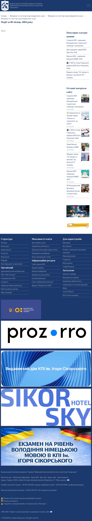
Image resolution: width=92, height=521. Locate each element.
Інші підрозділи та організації (11, 264)
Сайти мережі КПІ (38, 264)
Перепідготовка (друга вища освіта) (44, 250)
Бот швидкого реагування (47, 490)
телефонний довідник (76, 485)
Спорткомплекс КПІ (8, 278)
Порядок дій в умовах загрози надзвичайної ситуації (22, 498)
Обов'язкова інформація (21, 477)
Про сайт (43, 477)
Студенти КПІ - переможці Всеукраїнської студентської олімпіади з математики (76, 43)
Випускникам (67, 263)
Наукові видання (38, 268)
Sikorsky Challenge (69, 274)
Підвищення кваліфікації (41, 253)
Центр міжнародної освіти (41, 257)
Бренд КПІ (35, 477)
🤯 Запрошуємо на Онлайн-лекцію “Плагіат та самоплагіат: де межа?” (73, 118)
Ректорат (4, 243)
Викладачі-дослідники (71, 277)
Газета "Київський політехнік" (42, 282)
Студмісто (4, 282)
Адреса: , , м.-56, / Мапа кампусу (33, 480)
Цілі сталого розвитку (70, 295)
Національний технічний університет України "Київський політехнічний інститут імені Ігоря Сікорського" (26, 5)
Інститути (4, 253)
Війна (65, 288)
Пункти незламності (10, 501)
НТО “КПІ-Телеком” (8, 275)
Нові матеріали (63, 477)
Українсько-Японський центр (11, 285)
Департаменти (6, 250)
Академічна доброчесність (72, 281)
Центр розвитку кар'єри (9, 289)
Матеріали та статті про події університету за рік (27, 16)
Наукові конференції (39, 271)
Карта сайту (52, 477)
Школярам (66, 243)
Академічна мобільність (40, 246)
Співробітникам (68, 267)
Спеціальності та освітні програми (75, 285)
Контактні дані (6, 477)
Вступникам (67, 246)
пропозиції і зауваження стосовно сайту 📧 (36, 512)
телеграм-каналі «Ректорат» (36, 504)
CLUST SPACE (68, 292)
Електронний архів (38, 278)
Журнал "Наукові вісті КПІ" (42, 285)
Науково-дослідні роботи (41, 275)
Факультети (5, 257)
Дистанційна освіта (39, 243)
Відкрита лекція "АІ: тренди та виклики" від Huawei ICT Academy (77, 75)
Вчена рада (5, 246)
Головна (4, 16)
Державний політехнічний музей (12, 271)
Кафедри (4, 260)
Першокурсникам (69, 256)
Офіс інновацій (6, 292)
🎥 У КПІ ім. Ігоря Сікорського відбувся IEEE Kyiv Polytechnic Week (77, 65)
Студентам (66, 259)
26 (2, 31)
